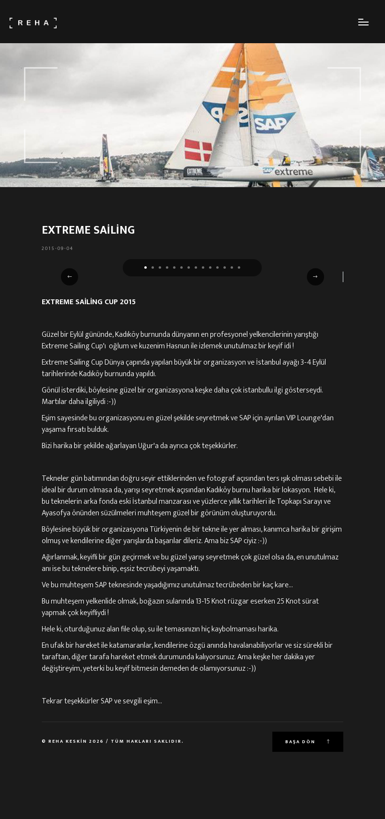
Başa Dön (307, 742)
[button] (145, 267)
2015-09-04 (57, 248)
